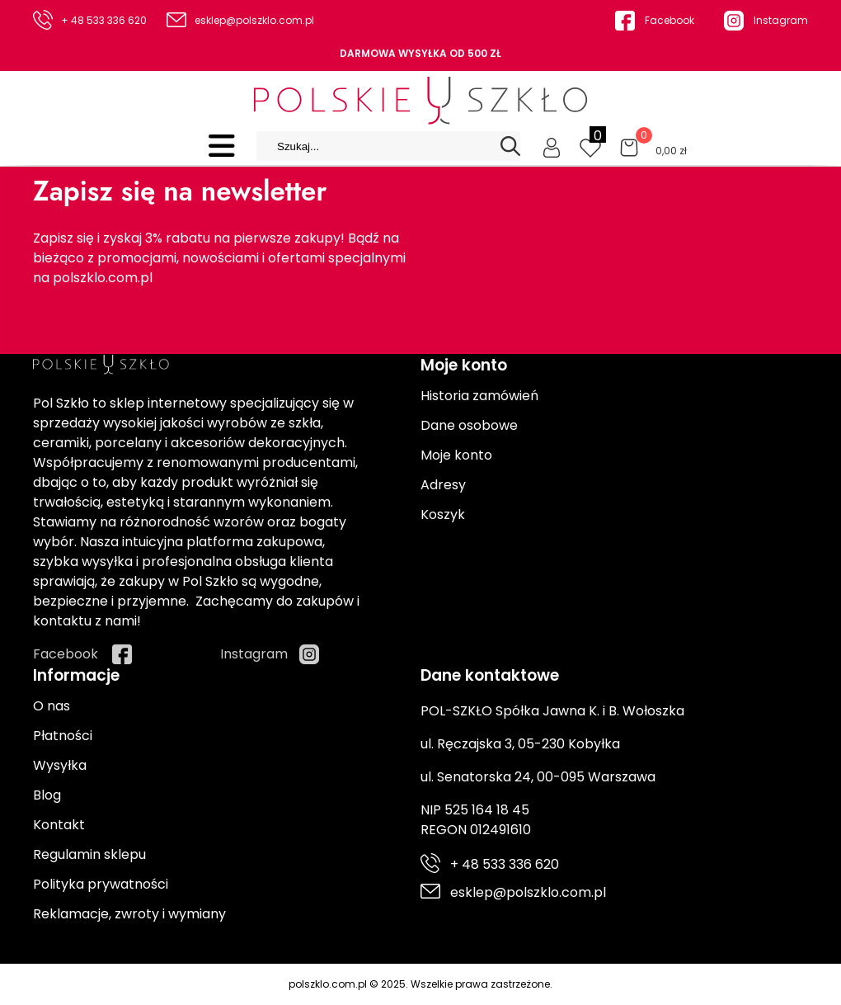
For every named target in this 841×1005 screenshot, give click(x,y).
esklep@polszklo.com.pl (254, 20)
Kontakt (59, 824)
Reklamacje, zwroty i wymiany (129, 913)
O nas (51, 705)
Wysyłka (60, 765)
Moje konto (456, 455)
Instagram (781, 20)
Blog (47, 795)
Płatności (62, 735)
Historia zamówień (479, 395)
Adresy (443, 484)
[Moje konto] (551, 146)
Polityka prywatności (100, 884)
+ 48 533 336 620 (104, 20)
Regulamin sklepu (89, 854)
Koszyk (442, 514)
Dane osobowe (469, 425)
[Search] (510, 146)
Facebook (669, 20)
